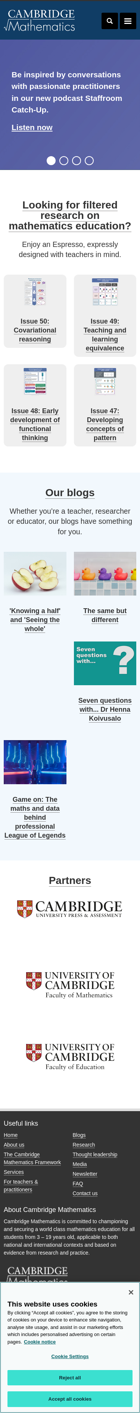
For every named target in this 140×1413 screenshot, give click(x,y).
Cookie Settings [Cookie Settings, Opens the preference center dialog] (69, 1356)
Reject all (70, 1377)
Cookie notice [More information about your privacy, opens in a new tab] (40, 1342)
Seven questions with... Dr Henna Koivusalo (105, 709)
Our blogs (69, 492)
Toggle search (110, 21)
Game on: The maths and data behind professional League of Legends (35, 817)
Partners (70, 880)
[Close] (131, 1292)
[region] (70, 1347)
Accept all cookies (70, 1399)
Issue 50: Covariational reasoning (35, 330)
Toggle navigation (128, 21)
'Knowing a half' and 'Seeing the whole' (34, 620)
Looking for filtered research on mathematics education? (70, 215)
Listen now (32, 127)
